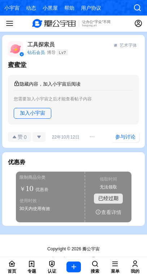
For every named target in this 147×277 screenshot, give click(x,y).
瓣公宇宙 (90, 248)
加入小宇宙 (32, 113)
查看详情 (108, 212)
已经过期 (108, 198)
